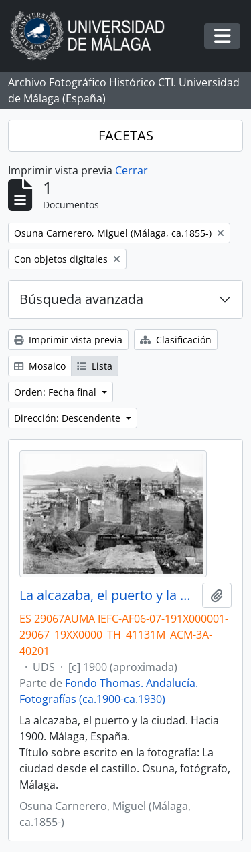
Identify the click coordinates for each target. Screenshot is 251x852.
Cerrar (131, 170)
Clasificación (176, 339)
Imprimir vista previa (68, 339)
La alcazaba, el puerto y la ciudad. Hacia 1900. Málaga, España (108, 595)
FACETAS (125, 135)
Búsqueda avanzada (81, 299)
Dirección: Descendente (68, 418)
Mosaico (40, 366)
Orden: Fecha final (56, 392)
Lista (94, 366)
